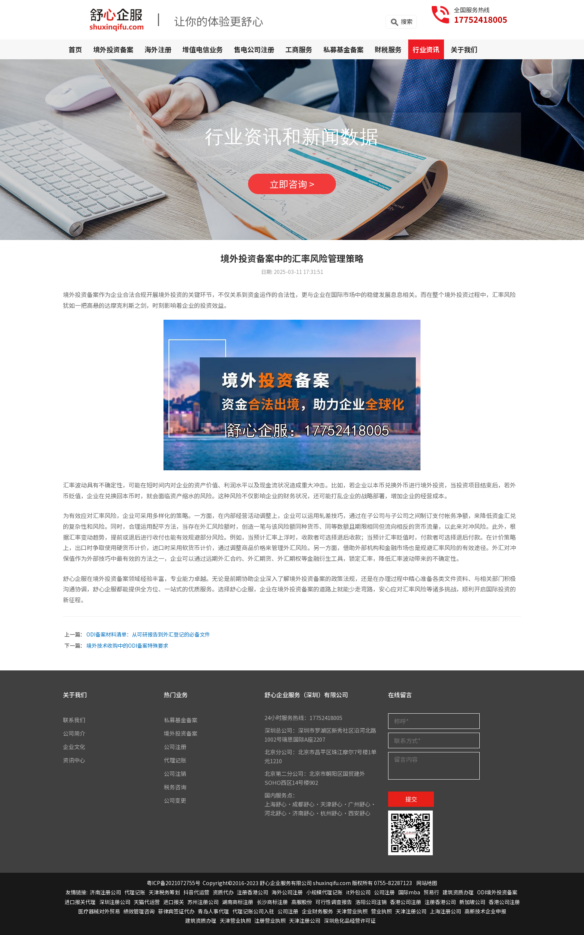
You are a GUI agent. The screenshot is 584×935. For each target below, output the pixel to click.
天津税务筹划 (164, 892)
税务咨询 (175, 787)
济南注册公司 (105, 892)
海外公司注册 (287, 892)
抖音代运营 (196, 892)
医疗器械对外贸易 (99, 911)
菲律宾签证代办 (176, 911)
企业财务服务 (317, 911)
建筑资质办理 (458, 892)
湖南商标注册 (237, 902)
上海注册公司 (445, 911)
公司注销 (175, 773)
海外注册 (158, 49)
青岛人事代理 (213, 911)
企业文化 (74, 747)
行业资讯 (426, 49)
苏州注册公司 (203, 902)
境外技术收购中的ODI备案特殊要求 (127, 645)
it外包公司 (358, 892)
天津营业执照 (352, 911)
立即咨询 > (292, 183)
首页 (75, 49)
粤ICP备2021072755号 (173, 883)
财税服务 (388, 49)
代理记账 (175, 760)
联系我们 (74, 720)
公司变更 (175, 800)
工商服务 (298, 49)
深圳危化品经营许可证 (350, 920)
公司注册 (175, 747)
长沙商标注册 (272, 902)
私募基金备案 (343, 49)
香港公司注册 (405, 902)
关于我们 (464, 49)
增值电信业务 (202, 49)
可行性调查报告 (333, 902)
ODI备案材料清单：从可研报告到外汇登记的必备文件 (148, 634)
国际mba (409, 892)
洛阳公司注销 (371, 902)
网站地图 (426, 883)
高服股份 (301, 902)
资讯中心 (74, 760)
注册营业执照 (270, 920)
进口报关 (173, 902)
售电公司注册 (254, 49)
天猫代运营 (147, 902)
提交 (411, 799)
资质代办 (223, 892)
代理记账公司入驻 (253, 911)
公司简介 (74, 733)
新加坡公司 (472, 902)
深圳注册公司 (114, 902)
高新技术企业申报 (485, 911)
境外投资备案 (113, 49)
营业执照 (381, 911)
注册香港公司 (252, 892)
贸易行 (431, 892)
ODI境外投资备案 (497, 892)
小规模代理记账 (324, 892)
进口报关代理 (80, 902)
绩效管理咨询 (139, 911)
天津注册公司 (410, 911)
